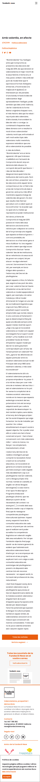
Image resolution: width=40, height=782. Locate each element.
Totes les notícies (20, 637)
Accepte (7, 776)
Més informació (9, 771)
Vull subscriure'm (20, 663)
